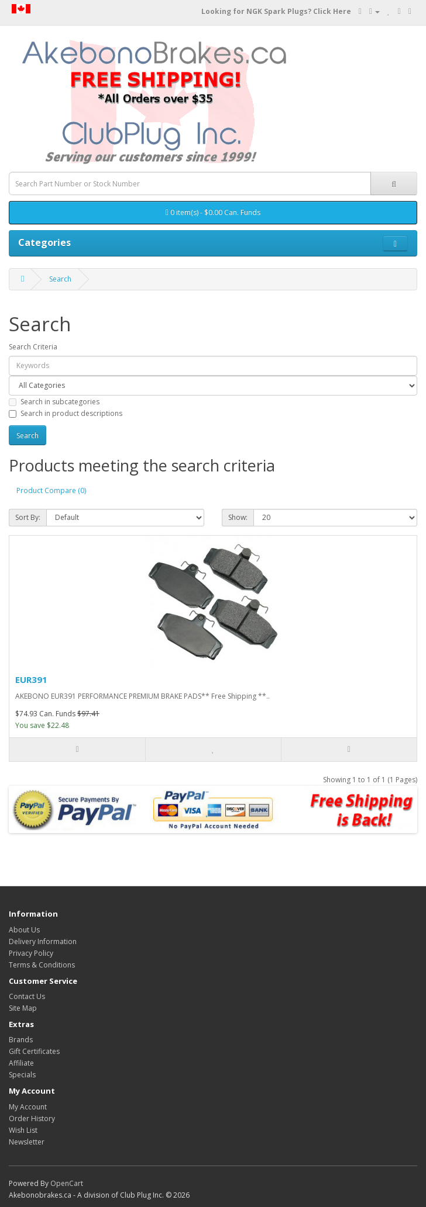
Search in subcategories (54, 402)
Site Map (23, 1008)
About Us (24, 930)
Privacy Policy (31, 953)
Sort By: (27, 517)
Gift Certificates (34, 1051)
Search (60, 279)
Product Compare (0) (51, 490)
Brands (21, 1040)
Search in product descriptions (65, 413)
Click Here (332, 11)
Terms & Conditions (42, 965)
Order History (32, 1118)
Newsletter (26, 1142)
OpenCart (66, 1183)
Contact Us (27, 996)
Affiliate (21, 1063)
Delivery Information (43, 941)
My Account (28, 1107)
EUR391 (31, 679)
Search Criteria (33, 347)
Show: (238, 517)
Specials (22, 1075)
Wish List (23, 1130)
